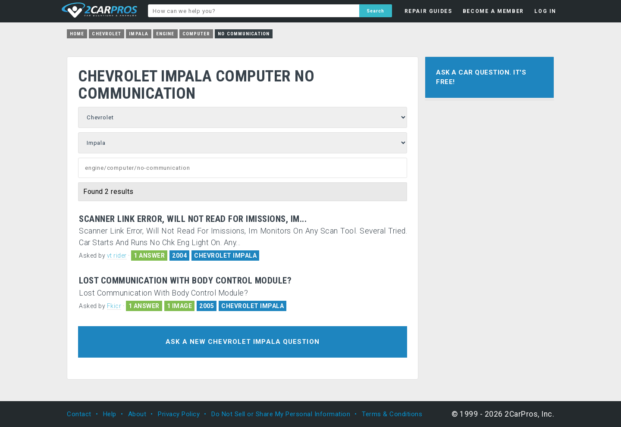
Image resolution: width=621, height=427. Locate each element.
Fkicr (114, 305)
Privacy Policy (179, 414)
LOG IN (545, 11)
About (137, 414)
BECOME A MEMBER (493, 11)
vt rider (117, 255)
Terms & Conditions (392, 414)
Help (109, 414)
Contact (79, 414)
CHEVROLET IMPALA (225, 255)
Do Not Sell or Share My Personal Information (280, 414)
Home (77, 34)
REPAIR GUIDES (428, 11)
